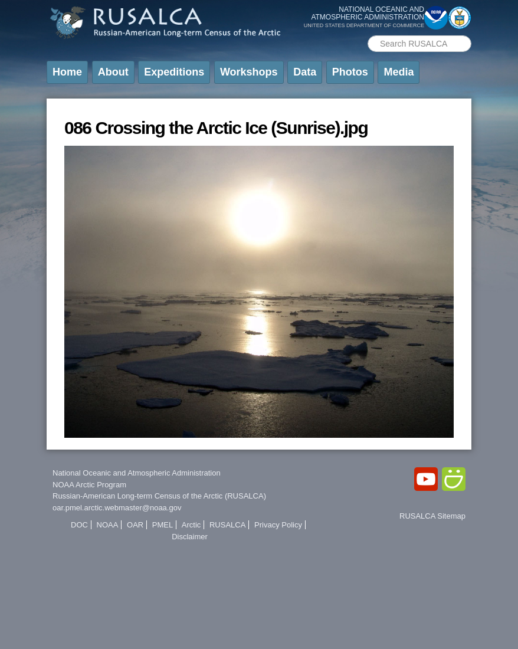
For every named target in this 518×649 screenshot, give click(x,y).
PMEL (162, 524)
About (113, 72)
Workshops (249, 72)
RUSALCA (227, 524)
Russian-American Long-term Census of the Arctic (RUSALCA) (159, 495)
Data (304, 72)
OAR (135, 524)
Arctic (191, 524)
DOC (79, 524)
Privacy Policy (278, 524)
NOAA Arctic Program (89, 484)
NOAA (108, 524)
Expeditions (174, 72)
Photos (350, 72)
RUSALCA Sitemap (432, 516)
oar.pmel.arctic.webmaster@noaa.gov (117, 507)
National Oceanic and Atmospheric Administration (137, 472)
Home (67, 72)
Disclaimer (190, 536)
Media (398, 72)
